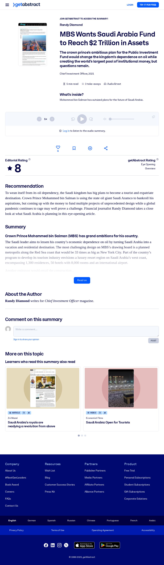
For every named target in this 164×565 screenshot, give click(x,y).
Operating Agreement (103, 530)
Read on (82, 280)
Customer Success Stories (60, 484)
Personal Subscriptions (137, 477)
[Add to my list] (90, 148)
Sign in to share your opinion (26, 339)
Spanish (51, 520)
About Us (10, 470)
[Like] (58, 148)
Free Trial (129, 470)
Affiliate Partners (94, 484)
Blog (47, 477)
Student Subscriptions (137, 484)
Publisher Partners (95, 470)
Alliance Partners (94, 491)
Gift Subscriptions (134, 491)
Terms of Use (57, 530)
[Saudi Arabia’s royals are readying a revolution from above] (43, 388)
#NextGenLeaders (15, 477)
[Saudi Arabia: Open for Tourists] (121, 388)
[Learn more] (29, 159)
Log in (66, 130)
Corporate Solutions (135, 498)
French (133, 520)
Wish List (50, 470)
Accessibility (148, 530)
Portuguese (113, 520)
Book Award (12, 484)
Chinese (91, 520)
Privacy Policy (16, 530)
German (32, 520)
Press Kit (50, 491)
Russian (71, 520)
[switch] (82, 119)
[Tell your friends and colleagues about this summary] (106, 148)
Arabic (152, 520)
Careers (9, 491)
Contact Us (11, 505)
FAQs (8, 498)
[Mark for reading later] (74, 148)
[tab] (79, 436)
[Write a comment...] (86, 331)
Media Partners (93, 477)
